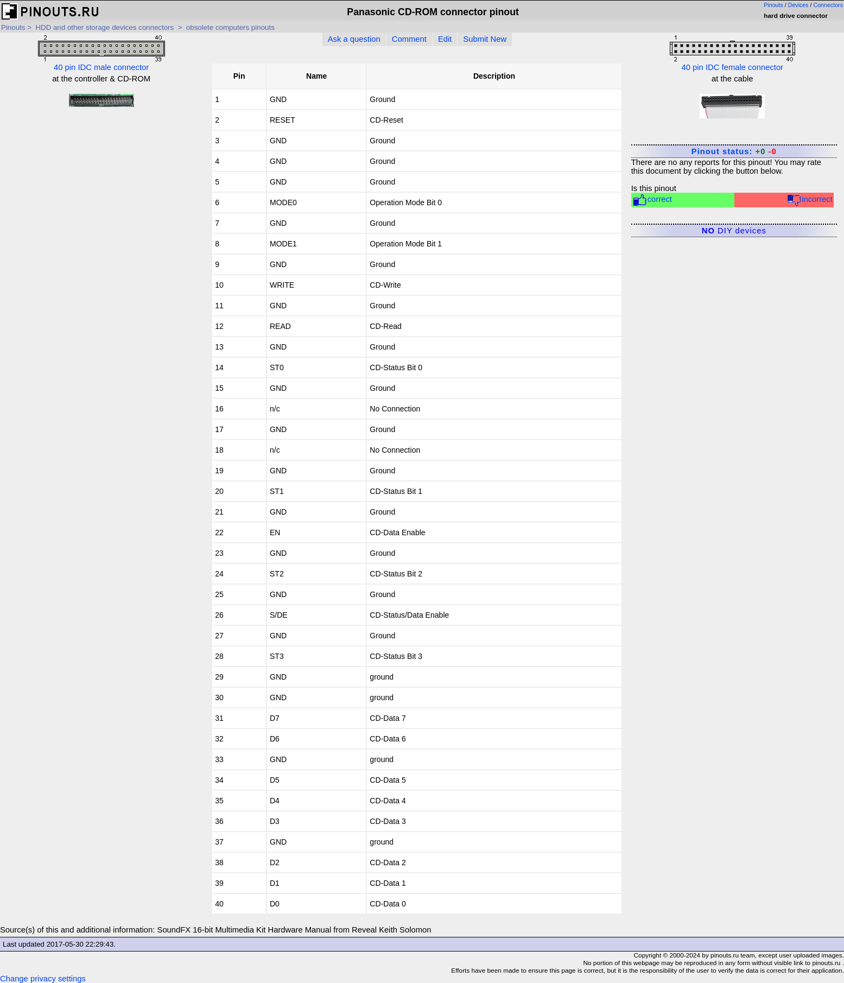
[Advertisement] (101, 193)
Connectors (828, 5)
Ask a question (354, 39)
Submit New (484, 39)
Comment (409, 39)
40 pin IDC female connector (732, 53)
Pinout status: (734, 151)
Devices (798, 5)
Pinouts (773, 5)
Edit (445, 39)
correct (652, 200)
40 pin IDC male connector (101, 53)
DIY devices (734, 230)
